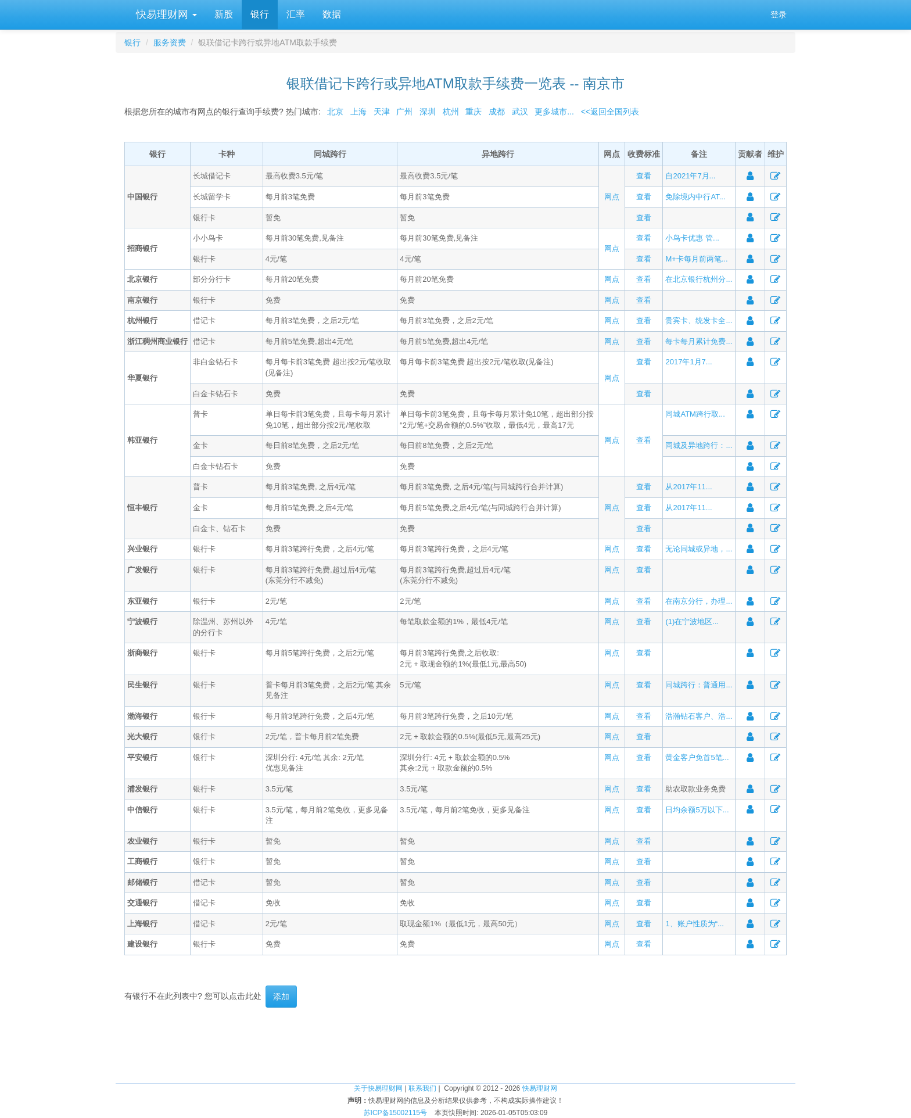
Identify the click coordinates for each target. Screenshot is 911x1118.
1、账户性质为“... (694, 923)
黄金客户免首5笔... (697, 757)
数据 (331, 14)
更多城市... (552, 111)
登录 (778, 14)
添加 (281, 996)
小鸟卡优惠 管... (692, 238)
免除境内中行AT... (695, 196)
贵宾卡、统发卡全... (698, 320)
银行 (259, 14)
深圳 (427, 111)
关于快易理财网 (378, 1088)
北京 (335, 111)
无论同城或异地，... (698, 548)
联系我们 (422, 1088)
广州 (404, 111)
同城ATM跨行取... (695, 414)
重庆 (473, 111)
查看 (643, 175)
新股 (223, 14)
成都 (497, 111)
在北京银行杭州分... (698, 279)
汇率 (295, 14)
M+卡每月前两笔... (696, 259)
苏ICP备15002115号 (395, 1113)
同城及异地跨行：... (698, 445)
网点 (611, 196)
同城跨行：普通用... (698, 684)
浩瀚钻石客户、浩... (698, 716)
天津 (382, 111)
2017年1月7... (688, 361)
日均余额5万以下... (697, 809)
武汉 (520, 111)
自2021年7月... (690, 175)
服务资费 (169, 42)
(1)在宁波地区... (692, 621)
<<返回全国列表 (610, 111)
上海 (358, 111)
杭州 (451, 111)
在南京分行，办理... (698, 601)
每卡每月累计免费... (698, 341)
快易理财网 (165, 14)
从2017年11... (688, 486)
